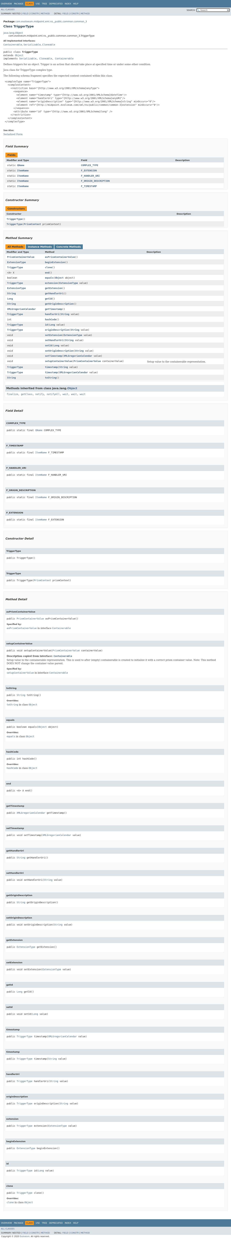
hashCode (50, 319)
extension (51, 283)
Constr (34, 13)
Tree (44, 4)
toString (50, 377)
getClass (26, 394)
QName (20, 165)
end (47, 272)
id (46, 324)
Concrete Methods (68, 246)
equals (49, 277)
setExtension (53, 335)
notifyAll (53, 394)
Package (18, 4)
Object (19, 55)
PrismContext (32, 224)
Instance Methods (40, 246)
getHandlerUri (54, 293)
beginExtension (55, 262)
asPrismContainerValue (60, 257)
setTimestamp (53, 356)
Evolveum (24, 1236)
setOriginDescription (59, 350)
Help (75, 4)
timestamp (51, 367)
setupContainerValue (58, 361)
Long (10, 298)
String (11, 293)
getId (48, 298)
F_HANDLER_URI (90, 175)
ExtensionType (16, 262)
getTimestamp (53, 309)
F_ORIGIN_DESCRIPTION (95, 181)
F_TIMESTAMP (89, 186)
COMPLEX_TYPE (89, 165)
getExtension (53, 288)
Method (45, 13)
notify (39, 394)
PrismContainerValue (20, 257)
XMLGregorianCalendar (21, 309)
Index (68, 4)
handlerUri (52, 314)
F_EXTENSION (89, 170)
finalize (12, 394)
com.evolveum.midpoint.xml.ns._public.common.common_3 (51, 21)
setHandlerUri (54, 340)
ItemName (23, 170)
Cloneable (48, 44)
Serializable (32, 44)
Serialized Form (13, 134)
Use (38, 4)
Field (25, 13)
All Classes (7, 9)
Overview (6, 4)
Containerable (12, 44)
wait (65, 394)
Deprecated (56, 4)
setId (48, 345)
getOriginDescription (59, 303)
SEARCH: (191, 10)
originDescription (57, 329)
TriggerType (14, 219)
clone (48, 267)
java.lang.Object (13, 32)
